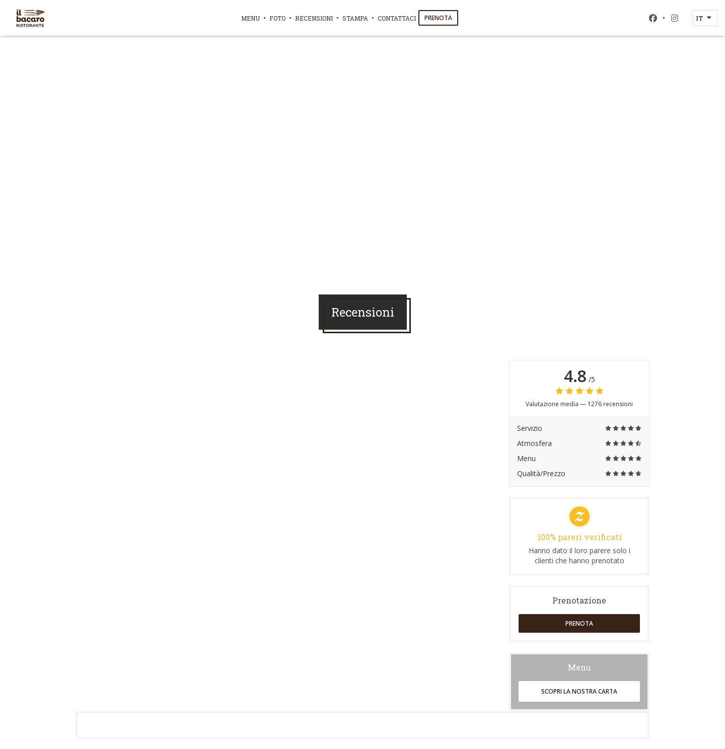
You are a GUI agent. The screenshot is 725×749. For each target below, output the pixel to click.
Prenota (438, 18)
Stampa (355, 18)
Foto (277, 18)
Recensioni (314, 18)
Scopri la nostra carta (579, 691)
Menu (250, 18)
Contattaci (397, 18)
